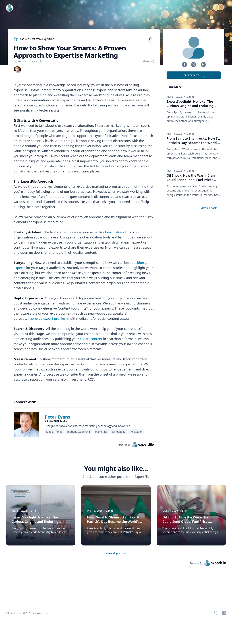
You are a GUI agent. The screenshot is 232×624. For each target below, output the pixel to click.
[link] (17, 69)
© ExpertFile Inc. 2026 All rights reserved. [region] (27, 613)
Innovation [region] (136, 431)
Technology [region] (118, 431)
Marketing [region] (101, 431)
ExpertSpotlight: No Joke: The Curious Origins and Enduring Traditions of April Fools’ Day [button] (191, 105)
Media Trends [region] (54, 431)
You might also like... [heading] (116, 468)
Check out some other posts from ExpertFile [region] (116, 476)
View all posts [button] (211, 208)
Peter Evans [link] (57, 417)
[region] (84, 237)
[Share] (148, 61)
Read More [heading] (174, 87)
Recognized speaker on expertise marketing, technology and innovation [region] (87, 426)
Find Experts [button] (194, 75)
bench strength (116, 232)
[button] (184, 64)
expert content (91, 339)
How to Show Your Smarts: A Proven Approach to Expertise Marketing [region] (70, 51)
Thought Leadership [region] (79, 431)
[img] (17, 69)
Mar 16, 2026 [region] (174, 133)
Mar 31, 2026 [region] (174, 96)
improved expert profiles (47, 318)
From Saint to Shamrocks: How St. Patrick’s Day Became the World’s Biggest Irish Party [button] (193, 142)
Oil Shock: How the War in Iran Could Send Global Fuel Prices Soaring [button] (191, 179)
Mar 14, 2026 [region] (174, 170)
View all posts (116, 553)
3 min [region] (39, 61)
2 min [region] (190, 96)
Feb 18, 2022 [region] (23, 61)
